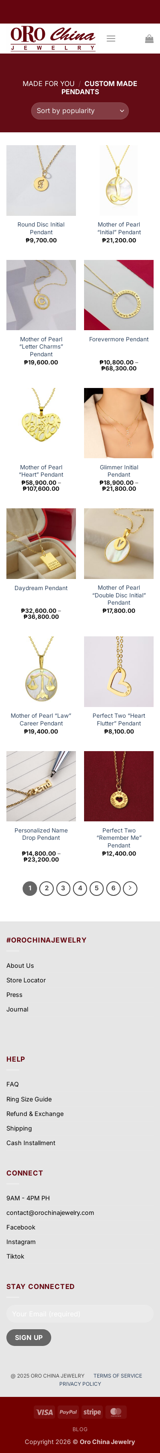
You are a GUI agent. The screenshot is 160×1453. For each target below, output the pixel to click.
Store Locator (26, 980)
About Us (20, 965)
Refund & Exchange (35, 1113)
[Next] (130, 888)
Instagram (21, 1241)
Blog (80, 1429)
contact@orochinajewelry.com (50, 1212)
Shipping (19, 1128)
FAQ (12, 1084)
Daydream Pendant (41, 588)
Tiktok (15, 1256)
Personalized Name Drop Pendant (41, 834)
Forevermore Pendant (118, 339)
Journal (17, 1009)
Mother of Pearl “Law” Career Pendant (41, 719)
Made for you (49, 83)
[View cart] (149, 38)
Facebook (20, 1227)
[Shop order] (79, 110)
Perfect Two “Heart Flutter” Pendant (119, 719)
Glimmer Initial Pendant (119, 471)
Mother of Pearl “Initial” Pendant (119, 228)
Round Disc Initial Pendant (40, 228)
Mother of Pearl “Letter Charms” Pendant (41, 347)
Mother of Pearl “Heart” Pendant (41, 471)
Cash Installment (30, 1142)
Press (14, 994)
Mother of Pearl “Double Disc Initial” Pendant (119, 595)
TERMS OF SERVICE (118, 1375)
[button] (111, 38)
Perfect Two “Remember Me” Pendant (119, 838)
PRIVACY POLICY (80, 1384)
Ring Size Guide (29, 1099)
